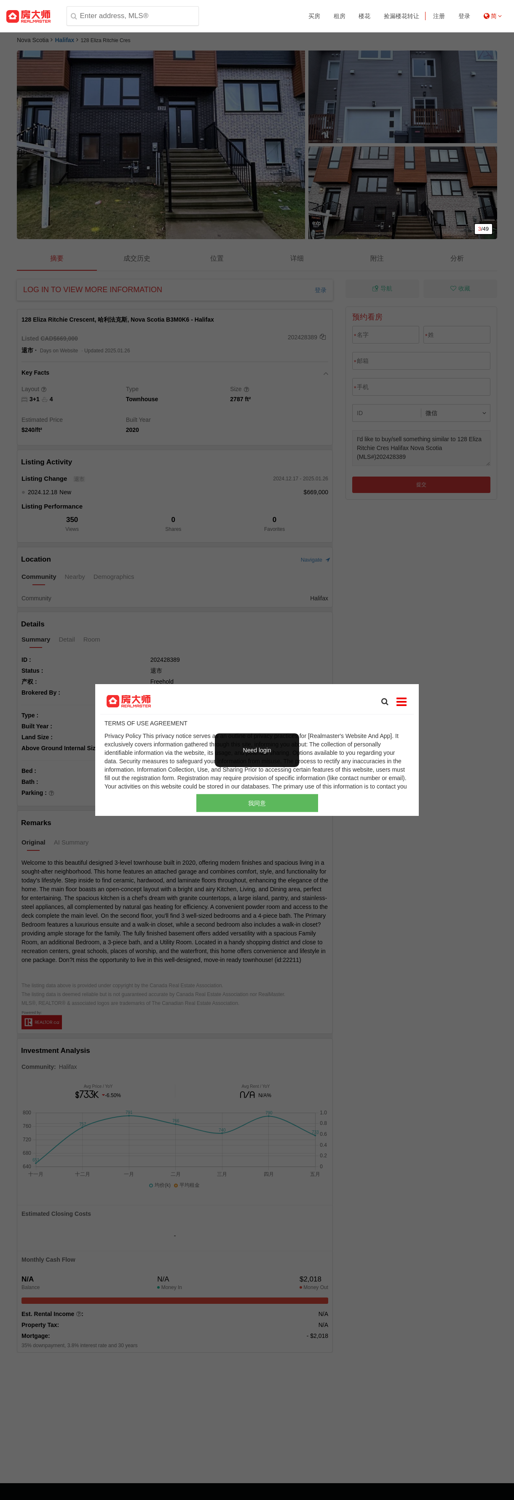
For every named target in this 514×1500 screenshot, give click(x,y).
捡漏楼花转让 (401, 16)
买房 (314, 16)
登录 (464, 16)
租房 (339, 16)
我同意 (257, 802)
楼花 (364, 16)
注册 (439, 16)
